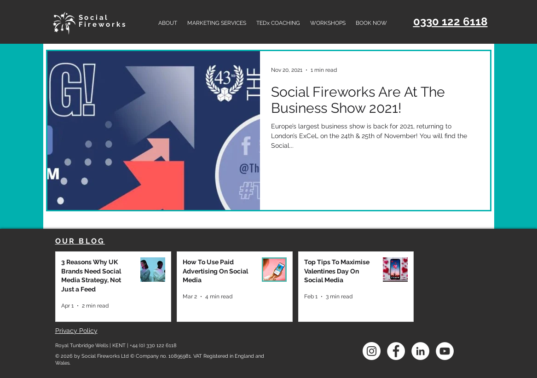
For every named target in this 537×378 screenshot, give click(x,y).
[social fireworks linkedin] (420, 351)
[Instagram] (372, 351)
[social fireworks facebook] (396, 351)
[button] (216, 23)
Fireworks (103, 24)
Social (94, 17)
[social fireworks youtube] (445, 351)
